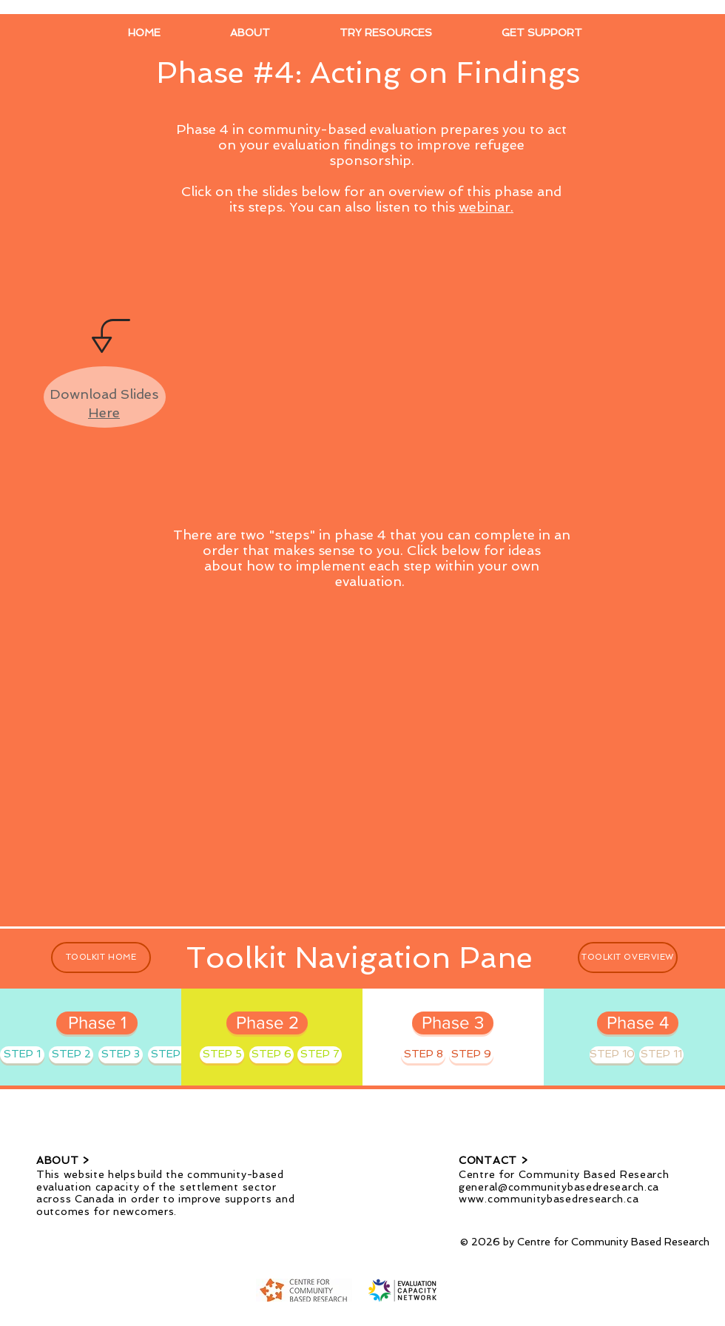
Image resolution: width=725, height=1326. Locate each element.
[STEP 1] (22, 1054)
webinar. (486, 207)
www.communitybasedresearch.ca (548, 1199)
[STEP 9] (471, 1054)
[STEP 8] (423, 1054)
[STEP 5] (222, 1054)
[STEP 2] (71, 1054)
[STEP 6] (271, 1054)
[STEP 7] (319, 1054)
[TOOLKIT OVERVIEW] (628, 957)
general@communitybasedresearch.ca (559, 1187)
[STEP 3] (120, 1054)
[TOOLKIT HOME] (101, 957)
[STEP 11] (661, 1054)
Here (104, 412)
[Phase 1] (97, 1023)
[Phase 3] (452, 1023)
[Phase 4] (637, 1023)
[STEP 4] (170, 1054)
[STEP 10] (612, 1054)
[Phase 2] (267, 1023)
